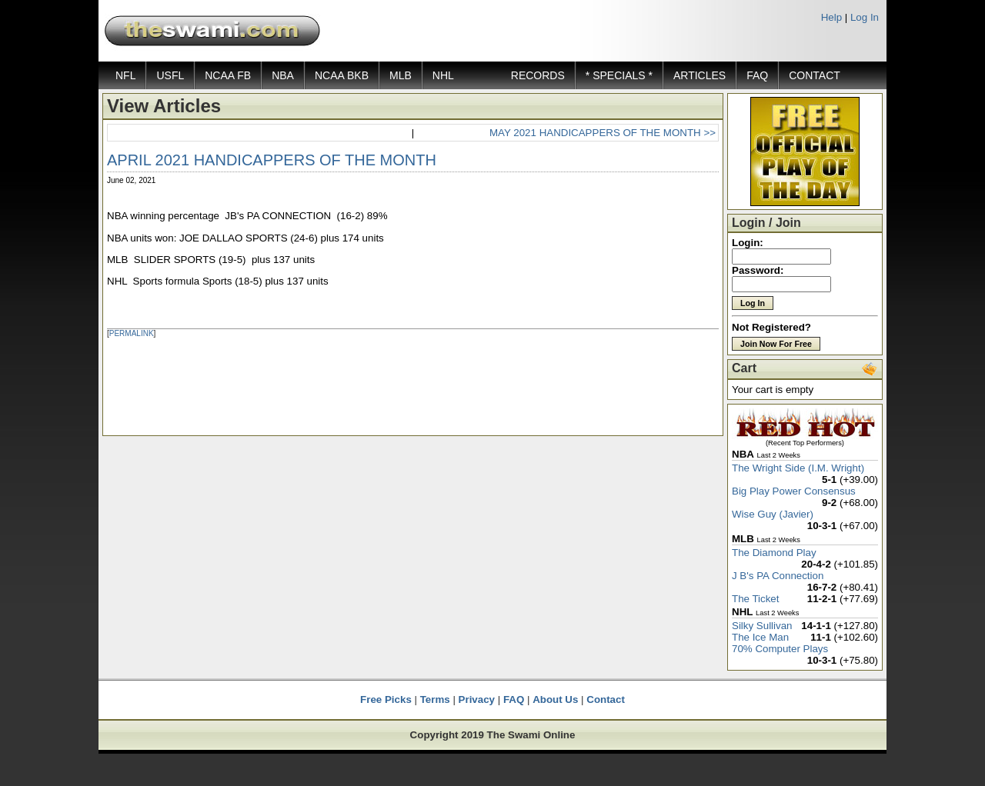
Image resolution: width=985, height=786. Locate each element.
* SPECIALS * (619, 75)
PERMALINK (131, 333)
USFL (170, 75)
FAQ (757, 75)
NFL (125, 75)
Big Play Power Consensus (794, 491)
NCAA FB (228, 75)
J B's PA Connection (777, 575)
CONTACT (814, 75)
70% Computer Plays (780, 648)
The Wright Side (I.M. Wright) (798, 468)
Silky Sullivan (762, 625)
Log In (864, 17)
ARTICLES (699, 75)
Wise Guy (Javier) (772, 514)
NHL (443, 75)
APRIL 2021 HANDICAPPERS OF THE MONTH (271, 160)
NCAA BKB (342, 75)
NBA (283, 75)
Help (831, 17)
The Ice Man (760, 637)
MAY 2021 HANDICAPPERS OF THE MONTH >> (602, 132)
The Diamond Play (774, 552)
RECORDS (538, 75)
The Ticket (755, 598)
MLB (400, 75)
